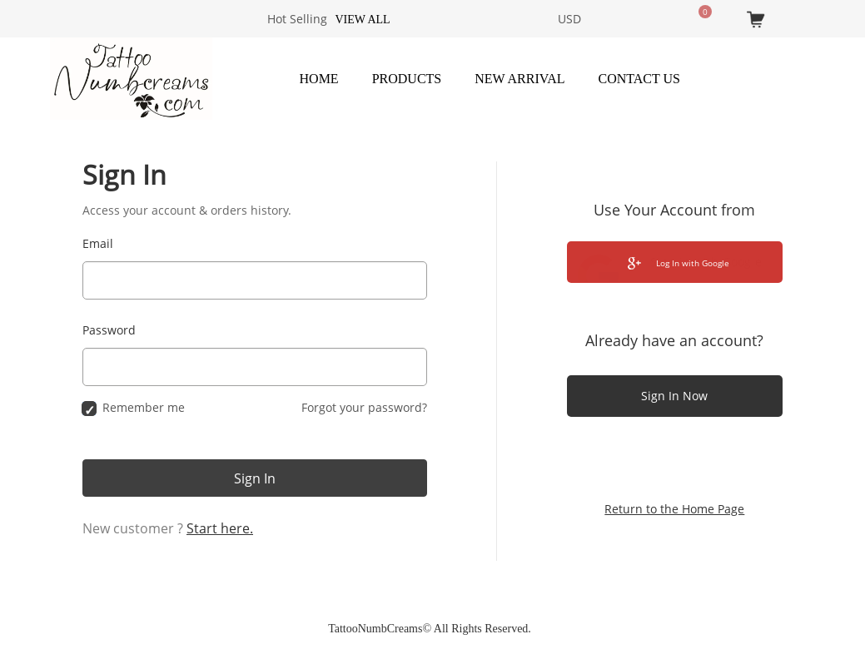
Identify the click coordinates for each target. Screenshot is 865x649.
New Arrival (519, 79)
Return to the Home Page (674, 509)
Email (97, 243)
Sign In (255, 478)
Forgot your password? (364, 407)
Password (109, 330)
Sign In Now (674, 396)
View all (362, 19)
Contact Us (639, 79)
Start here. (219, 528)
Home (319, 79)
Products (407, 79)
